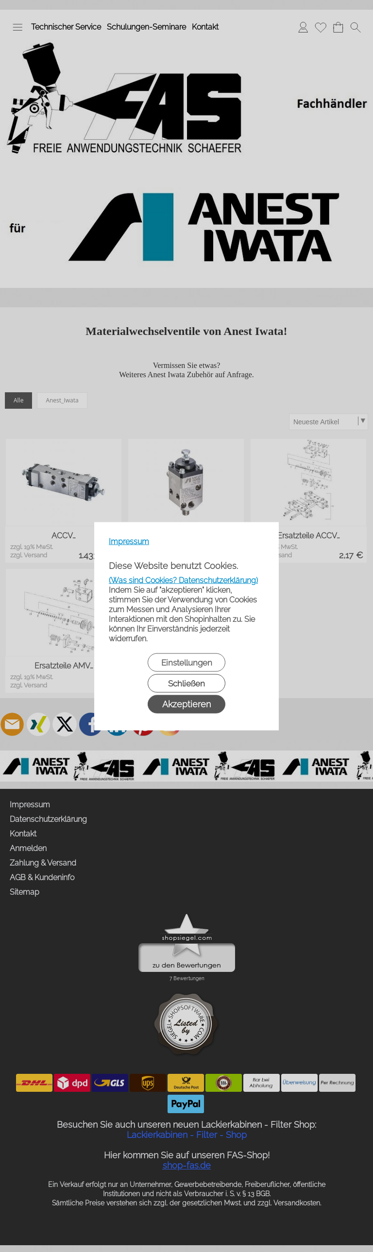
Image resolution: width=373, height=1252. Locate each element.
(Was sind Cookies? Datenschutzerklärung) (183, 579)
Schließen (186, 683)
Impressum (129, 541)
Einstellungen (186, 662)
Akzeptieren (186, 704)
